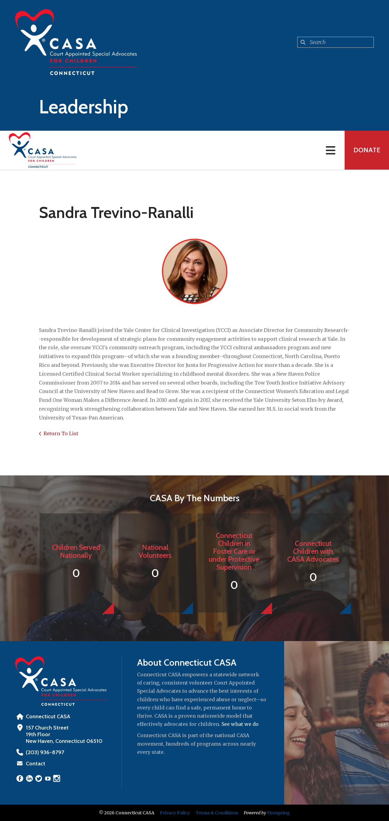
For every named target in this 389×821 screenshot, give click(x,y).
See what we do (240, 724)
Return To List (60, 433)
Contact (35, 763)
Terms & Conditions (217, 813)
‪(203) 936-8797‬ (44, 752)
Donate (366, 150)
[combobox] (335, 42)
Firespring (278, 813)
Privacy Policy (175, 813)
